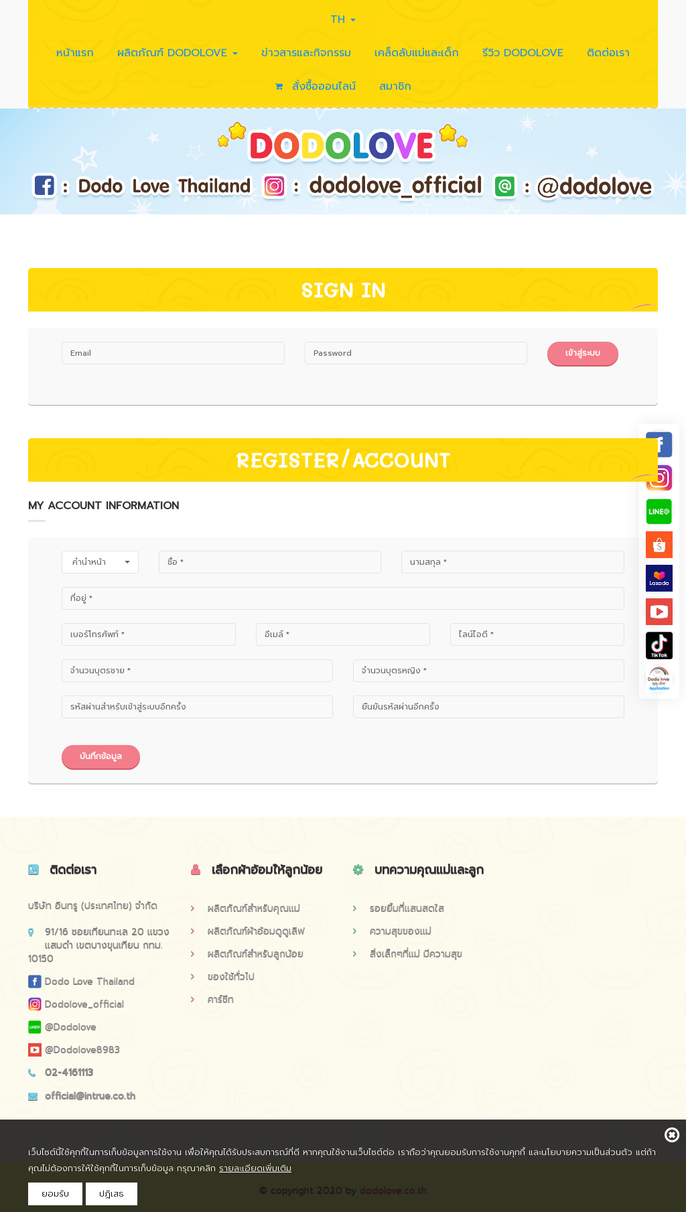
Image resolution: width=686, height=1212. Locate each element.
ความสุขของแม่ (392, 931)
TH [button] (343, 19)
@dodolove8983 (74, 1049)
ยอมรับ (55, 1193)
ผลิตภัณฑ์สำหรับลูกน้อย (247, 954)
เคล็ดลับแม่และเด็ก (416, 53)
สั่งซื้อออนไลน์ (315, 86)
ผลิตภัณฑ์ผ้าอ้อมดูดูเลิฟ (248, 931)
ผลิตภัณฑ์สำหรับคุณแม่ (245, 908)
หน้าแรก (75, 53)
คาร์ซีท (212, 999)
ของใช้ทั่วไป (223, 976)
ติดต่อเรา (608, 53)
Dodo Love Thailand (81, 981)
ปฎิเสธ (111, 1193)
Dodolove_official (76, 1004)
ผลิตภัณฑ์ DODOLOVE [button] (177, 53)
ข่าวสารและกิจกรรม (306, 53)
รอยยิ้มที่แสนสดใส (398, 908)
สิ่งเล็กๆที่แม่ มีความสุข (407, 954)
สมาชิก (395, 86)
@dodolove (62, 1027)
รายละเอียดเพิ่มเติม (255, 1168)
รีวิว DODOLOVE (522, 53)
